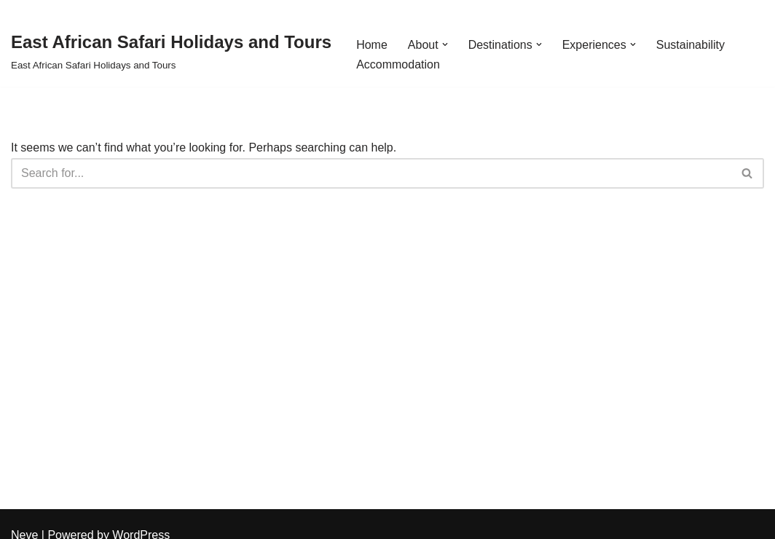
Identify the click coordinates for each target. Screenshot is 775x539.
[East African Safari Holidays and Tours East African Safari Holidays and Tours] (171, 51)
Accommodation (398, 64)
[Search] (371, 173)
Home (372, 45)
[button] (445, 44)
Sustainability (690, 45)
